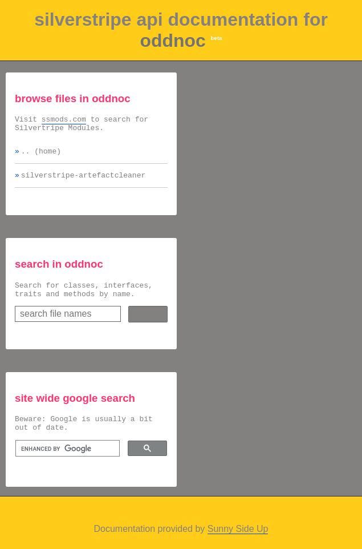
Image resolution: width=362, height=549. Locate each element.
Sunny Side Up (238, 542)
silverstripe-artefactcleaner (83, 181)
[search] (66, 462)
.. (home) (41, 156)
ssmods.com (64, 120)
